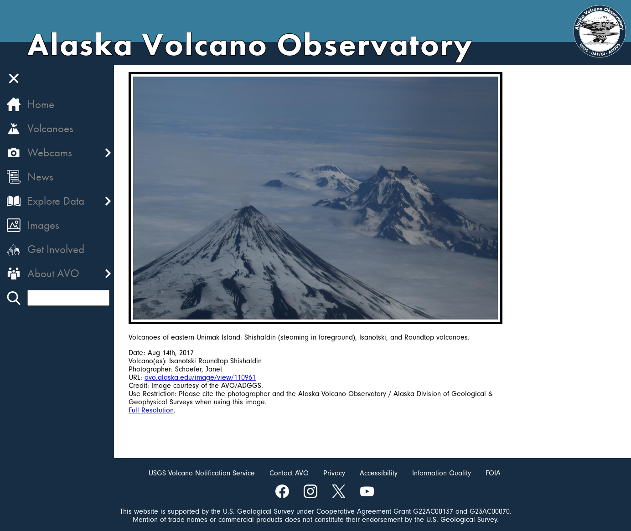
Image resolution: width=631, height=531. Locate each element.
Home (40, 104)
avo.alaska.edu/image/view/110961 (200, 377)
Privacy (334, 473)
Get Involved (55, 249)
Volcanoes (50, 128)
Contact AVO (289, 473)
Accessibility (379, 473)
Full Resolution (151, 410)
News (40, 176)
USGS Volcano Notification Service (202, 473)
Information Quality (441, 473)
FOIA (493, 473)
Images (43, 224)
